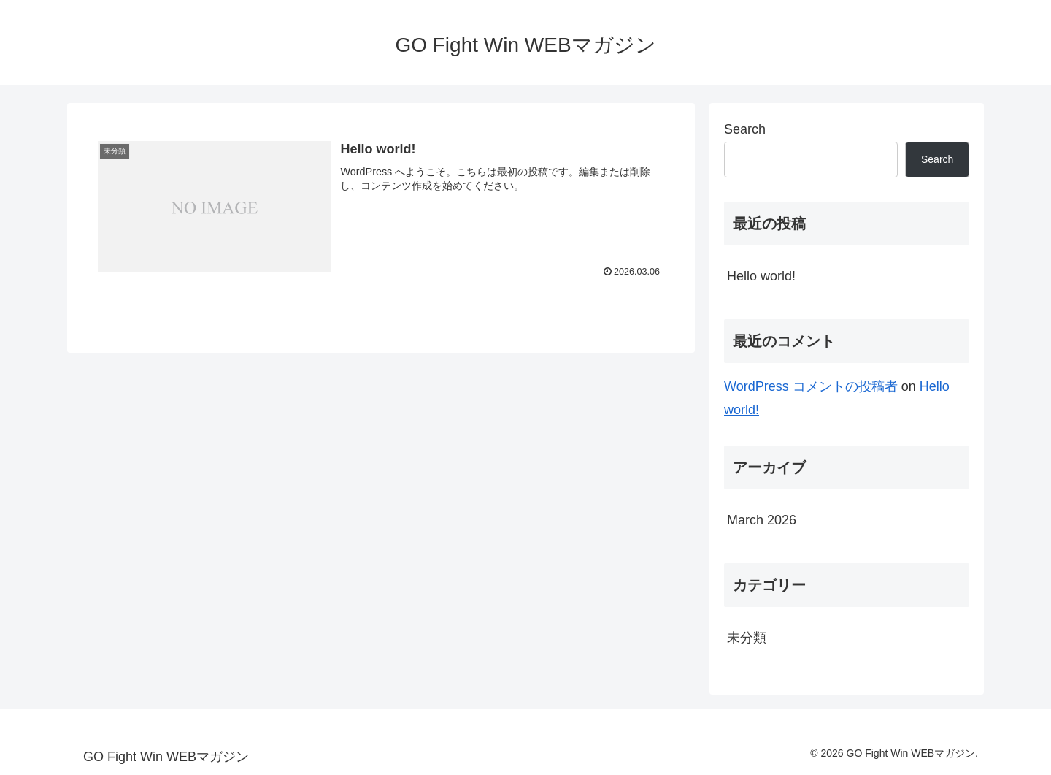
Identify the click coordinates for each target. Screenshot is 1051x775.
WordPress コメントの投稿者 (811, 386)
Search (745, 129)
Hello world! (761, 276)
